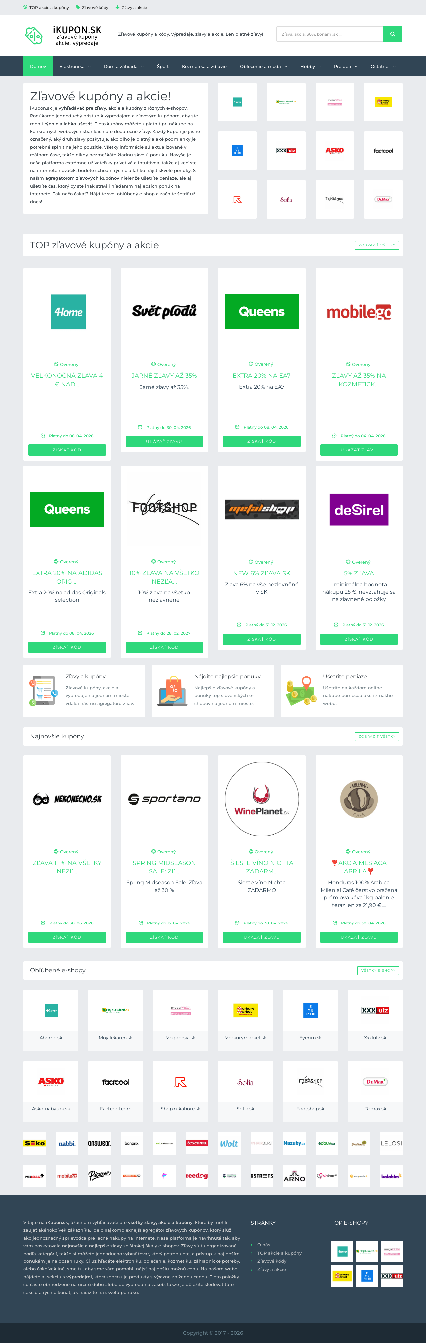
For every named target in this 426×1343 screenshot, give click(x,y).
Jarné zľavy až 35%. (164, 387)
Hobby (310, 66)
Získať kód (67, 449)
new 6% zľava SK (261, 573)
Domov (38, 66)
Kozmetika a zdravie (204, 66)
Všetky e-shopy (378, 970)
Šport (163, 66)
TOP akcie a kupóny (46, 7)
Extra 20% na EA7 (262, 375)
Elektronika (75, 66)
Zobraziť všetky (377, 245)
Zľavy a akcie (131, 7)
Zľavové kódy (92, 7)
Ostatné (383, 66)
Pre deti (345, 66)
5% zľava (359, 573)
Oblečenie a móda (263, 66)
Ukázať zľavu (164, 441)
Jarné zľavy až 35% (164, 375)
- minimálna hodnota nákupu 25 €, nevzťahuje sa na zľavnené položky (359, 591)
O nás (263, 1244)
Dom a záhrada (124, 66)
